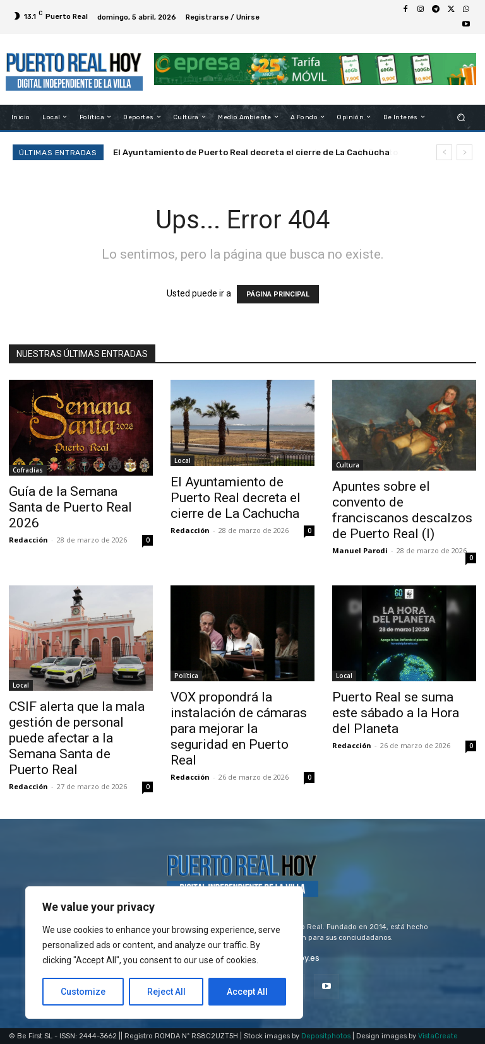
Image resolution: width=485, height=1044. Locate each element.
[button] (461, 117)
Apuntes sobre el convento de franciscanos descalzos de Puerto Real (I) (402, 510)
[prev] (444, 152)
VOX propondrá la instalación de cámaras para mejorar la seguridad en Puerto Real (239, 728)
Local (182, 460)
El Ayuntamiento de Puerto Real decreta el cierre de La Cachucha (251, 152)
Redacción (28, 539)
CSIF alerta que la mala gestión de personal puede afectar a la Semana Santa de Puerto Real (77, 738)
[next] (464, 152)
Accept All (247, 992)
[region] (164, 952)
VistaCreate (438, 1036)
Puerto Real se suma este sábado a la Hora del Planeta (395, 712)
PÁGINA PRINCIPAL (277, 294)
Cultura (347, 464)
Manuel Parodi (360, 550)
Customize (83, 992)
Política (186, 675)
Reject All (166, 992)
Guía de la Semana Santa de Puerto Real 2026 (70, 507)
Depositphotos (325, 1036)
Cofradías (28, 470)
